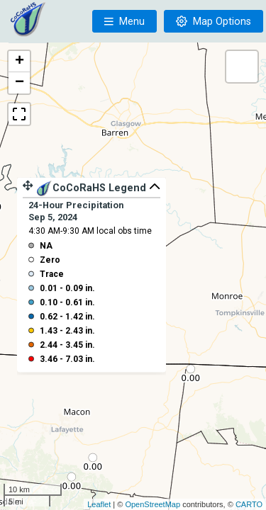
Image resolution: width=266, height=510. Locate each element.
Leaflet (99, 504)
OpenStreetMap (152, 504)
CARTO (248, 504)
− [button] (19, 83)
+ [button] (19, 61)
